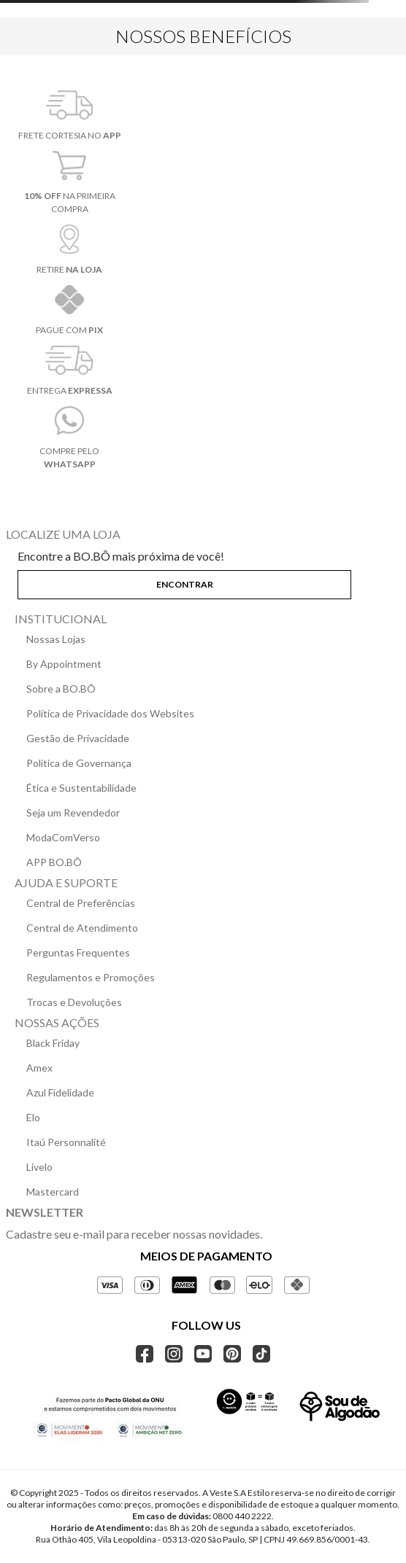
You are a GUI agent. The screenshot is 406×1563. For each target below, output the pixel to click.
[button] (203, 581)
